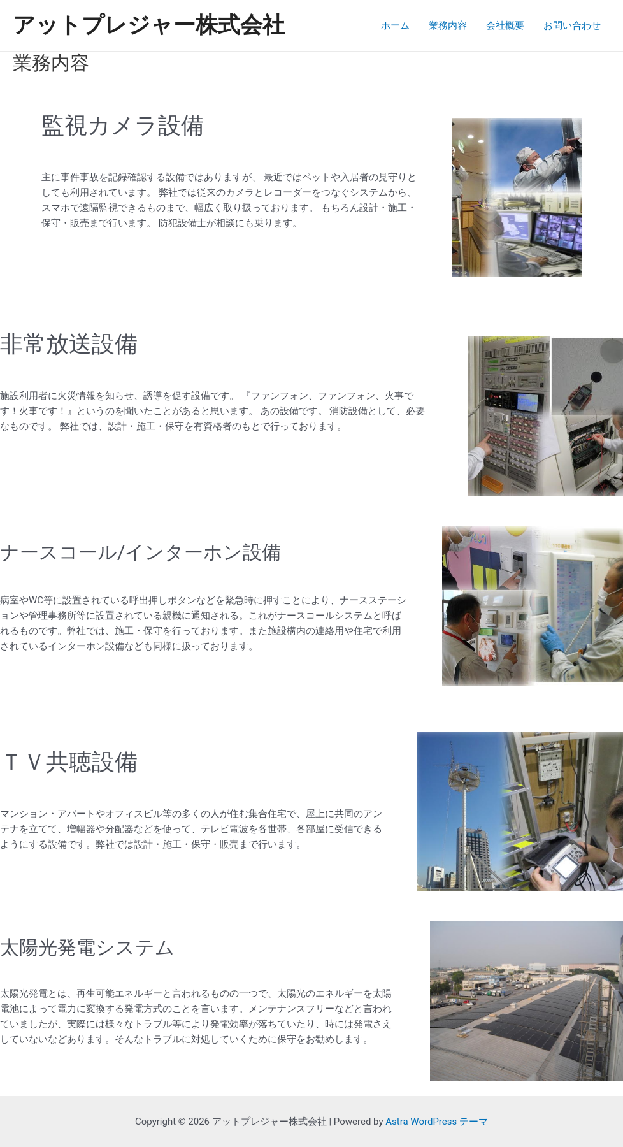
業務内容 (448, 25)
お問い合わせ (572, 25)
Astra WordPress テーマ (436, 1121)
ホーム (395, 25)
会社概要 (505, 25)
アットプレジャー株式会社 (149, 25)
